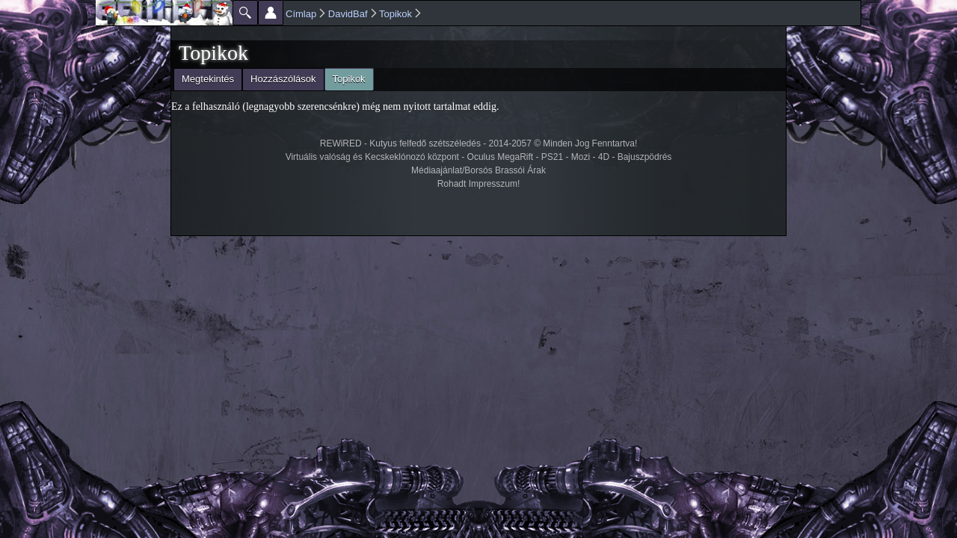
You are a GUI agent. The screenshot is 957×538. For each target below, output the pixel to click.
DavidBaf (348, 13)
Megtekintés (208, 78)
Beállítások (270, 12)
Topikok (395, 13)
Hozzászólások (283, 78)
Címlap (301, 13)
